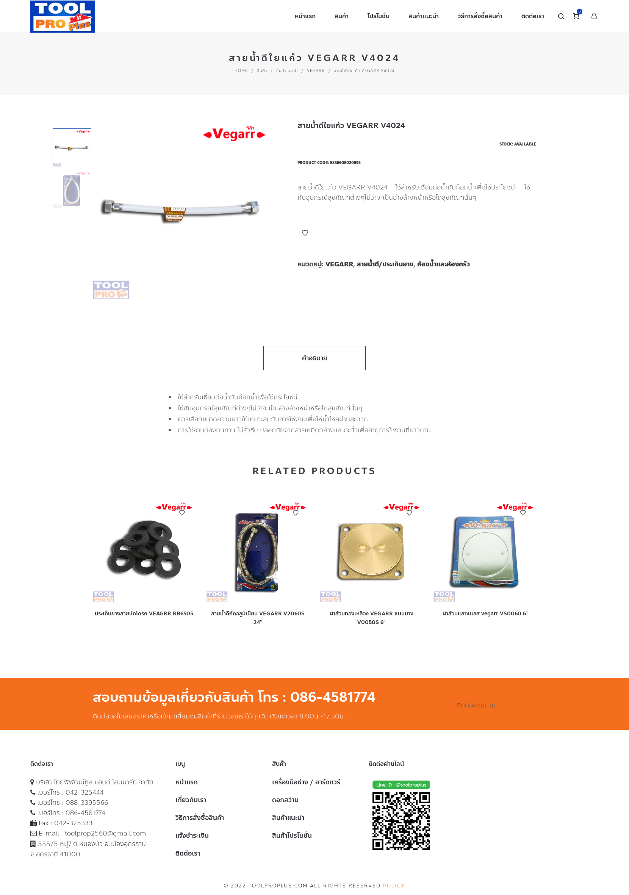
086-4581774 (85, 813)
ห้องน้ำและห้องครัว (443, 264)
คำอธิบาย (314, 358)
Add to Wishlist (305, 233)
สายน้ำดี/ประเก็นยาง (385, 264)
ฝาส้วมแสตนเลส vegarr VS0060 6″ (485, 614)
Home (241, 71)
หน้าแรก (186, 782)
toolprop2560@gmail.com (105, 833)
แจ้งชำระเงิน (192, 835)
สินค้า (262, 71)
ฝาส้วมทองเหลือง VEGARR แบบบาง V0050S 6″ (371, 618)
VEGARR (316, 71)
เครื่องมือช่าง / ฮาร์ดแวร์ (306, 782)
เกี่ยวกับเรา (190, 800)
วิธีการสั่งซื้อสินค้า (199, 818)
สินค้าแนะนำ (287, 71)
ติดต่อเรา (187, 853)
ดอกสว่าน (285, 800)
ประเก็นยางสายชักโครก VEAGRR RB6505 (144, 614)
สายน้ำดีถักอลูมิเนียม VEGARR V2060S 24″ (258, 618)
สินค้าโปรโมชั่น (292, 835)
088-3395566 (87, 802)
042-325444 (85, 792)
